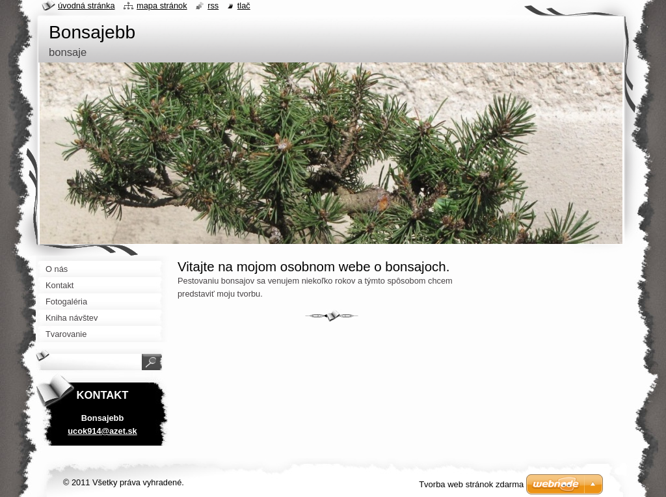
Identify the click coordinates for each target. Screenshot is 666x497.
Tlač (243, 5)
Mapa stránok (162, 5)
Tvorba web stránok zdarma (471, 484)
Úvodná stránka (86, 5)
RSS (213, 5)
